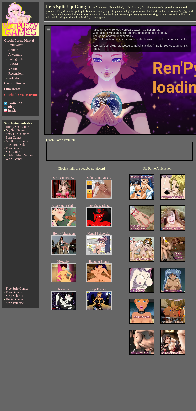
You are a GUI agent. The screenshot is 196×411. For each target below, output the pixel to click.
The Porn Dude (15, 144)
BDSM (13, 64)
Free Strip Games (17, 288)
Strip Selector (14, 295)
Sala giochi (16, 59)
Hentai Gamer (15, 299)
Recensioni (16, 73)
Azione (13, 50)
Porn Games (14, 137)
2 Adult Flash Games (19, 155)
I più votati (15, 45)
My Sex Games (16, 130)
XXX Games (14, 159)
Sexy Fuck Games (17, 134)
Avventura (15, 54)
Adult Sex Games (17, 141)
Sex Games (13, 151)
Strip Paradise (15, 303)
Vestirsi (13, 69)
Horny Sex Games (17, 126)
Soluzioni (14, 78)
